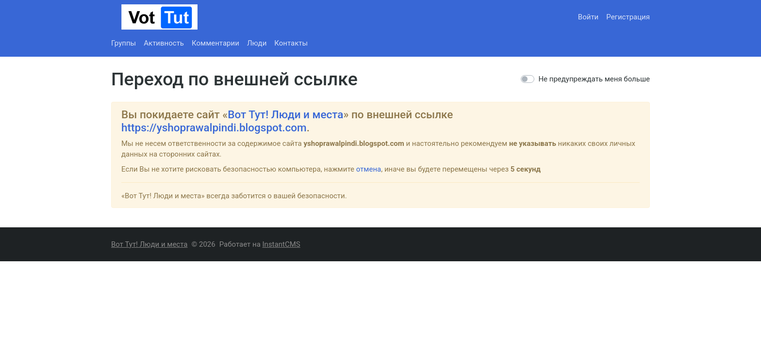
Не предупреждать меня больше (594, 79)
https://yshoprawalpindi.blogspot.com (214, 127)
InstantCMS (281, 244)
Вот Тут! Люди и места (285, 114)
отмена (368, 169)
